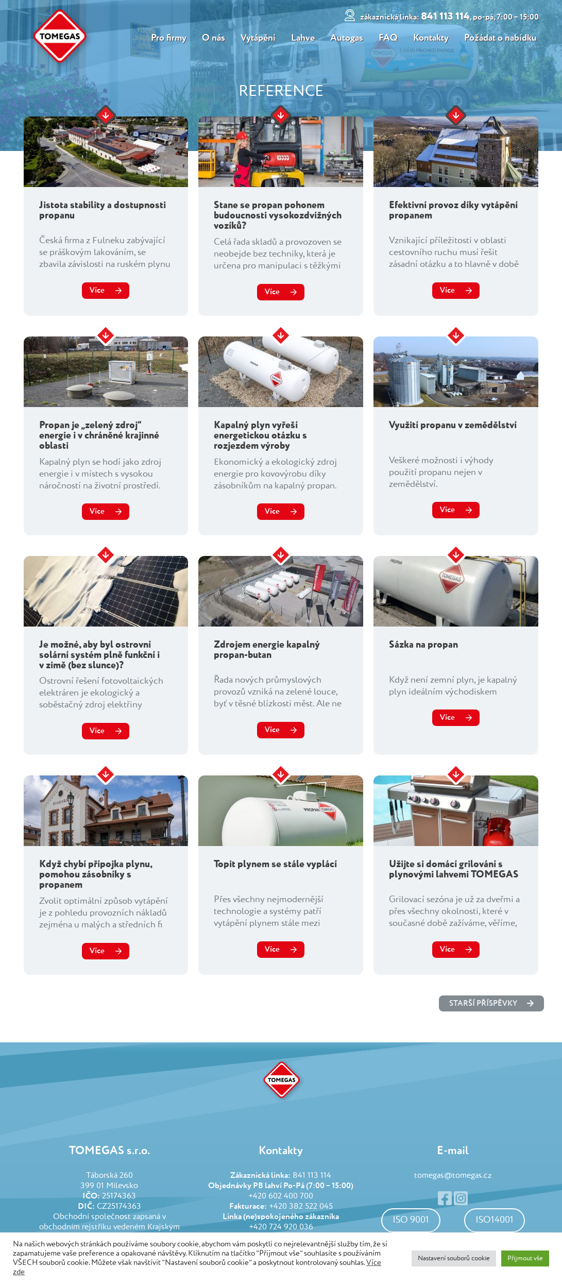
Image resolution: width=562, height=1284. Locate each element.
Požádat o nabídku (502, 38)
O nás (212, 38)
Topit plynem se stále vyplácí (275, 864)
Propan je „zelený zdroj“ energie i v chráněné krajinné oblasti (99, 435)
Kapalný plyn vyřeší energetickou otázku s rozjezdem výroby (260, 435)
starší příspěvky (491, 1003)
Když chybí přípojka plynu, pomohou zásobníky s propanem (95, 874)
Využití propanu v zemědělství (453, 425)
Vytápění (257, 38)
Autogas (347, 38)
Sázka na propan (423, 645)
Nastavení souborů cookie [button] (454, 1258)
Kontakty (432, 38)
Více (97, 290)
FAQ (389, 38)
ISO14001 (494, 1220)
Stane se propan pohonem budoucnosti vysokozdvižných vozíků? (278, 215)
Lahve (303, 38)
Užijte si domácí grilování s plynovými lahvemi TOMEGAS (454, 869)
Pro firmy (167, 38)
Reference (281, 91)
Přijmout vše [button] (525, 1258)
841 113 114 (451, 17)
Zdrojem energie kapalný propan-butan (267, 650)
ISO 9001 (411, 1220)
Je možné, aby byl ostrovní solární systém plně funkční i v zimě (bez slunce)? (99, 655)
